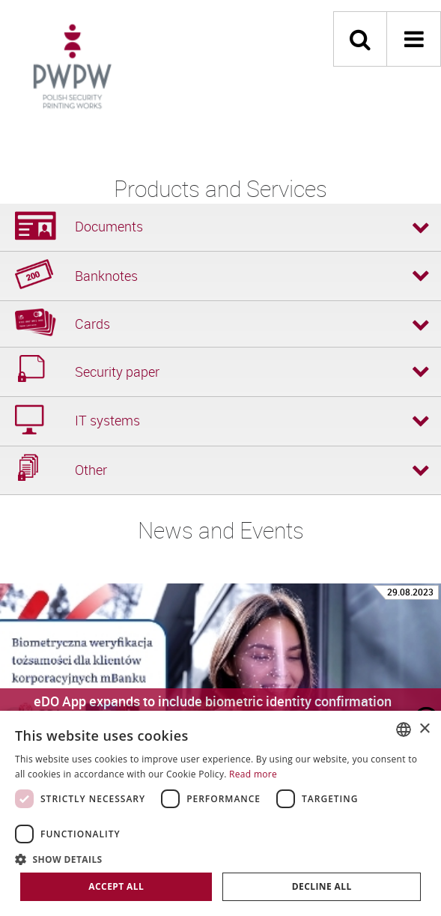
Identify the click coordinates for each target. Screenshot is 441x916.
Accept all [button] (116, 886)
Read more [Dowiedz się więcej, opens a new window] (253, 774)
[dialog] (220, 813)
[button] (220, 859)
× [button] (424, 729)
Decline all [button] (322, 886)
